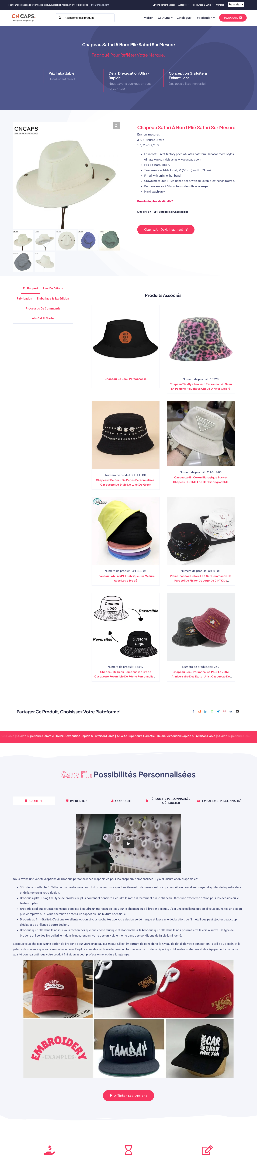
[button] (116, 125)
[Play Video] (128, 844)
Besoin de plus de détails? (155, 201)
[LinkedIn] (206, 711)
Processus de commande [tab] (43, 308)
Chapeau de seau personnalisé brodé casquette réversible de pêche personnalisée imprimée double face (125, 676)
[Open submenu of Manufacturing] (214, 17)
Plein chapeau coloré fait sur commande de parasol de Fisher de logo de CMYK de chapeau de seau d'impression (200, 580)
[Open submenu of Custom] (172, 17)
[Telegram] (218, 711)
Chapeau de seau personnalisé (126, 378)
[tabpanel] (128, 947)
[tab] (43, 318)
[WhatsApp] (212, 711)
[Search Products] (85, 17)
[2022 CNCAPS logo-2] (23, 13)
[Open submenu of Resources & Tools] (213, 4)
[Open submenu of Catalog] (192, 17)
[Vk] (231, 711)
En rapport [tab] (30, 288)
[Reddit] (199, 711)
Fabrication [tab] (24, 298)
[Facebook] (193, 711)
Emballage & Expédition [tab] (53, 298)
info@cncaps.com (100, 5)
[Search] (60, 17)
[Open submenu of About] (188, 4)
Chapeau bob (180, 211)
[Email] (237, 711)
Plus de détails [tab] (53, 288)
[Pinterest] (224, 711)
